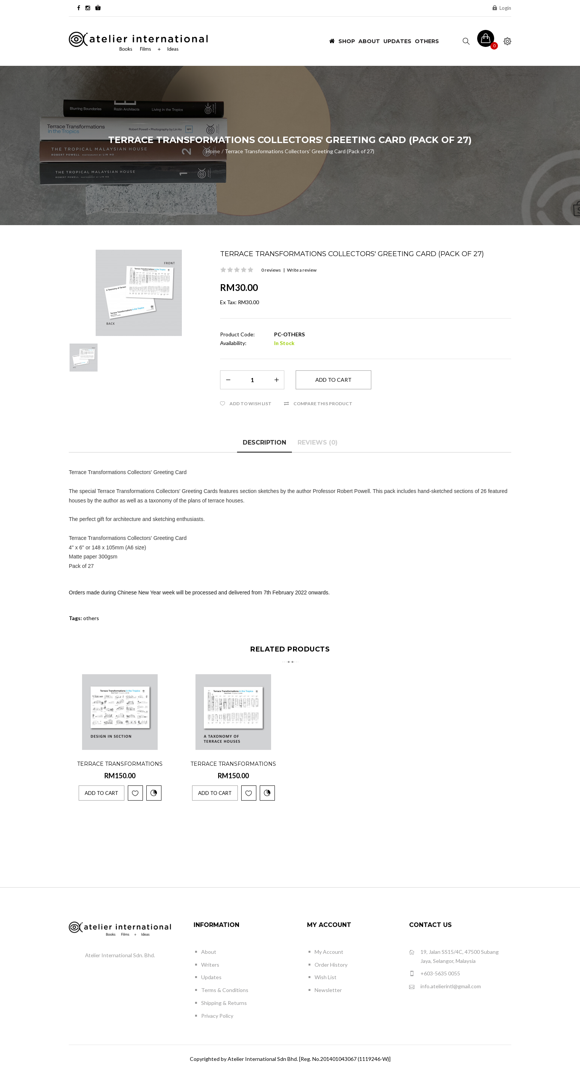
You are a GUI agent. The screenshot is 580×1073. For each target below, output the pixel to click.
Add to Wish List (250, 403)
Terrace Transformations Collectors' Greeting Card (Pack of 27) (299, 151)
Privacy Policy (217, 1015)
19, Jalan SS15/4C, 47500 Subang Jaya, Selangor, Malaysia (454, 956)
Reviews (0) (318, 442)
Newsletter (328, 990)
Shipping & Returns (224, 1003)
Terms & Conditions (224, 990)
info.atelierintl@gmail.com (445, 986)
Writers (210, 964)
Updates (211, 977)
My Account (329, 952)
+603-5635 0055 (434, 973)
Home (213, 151)
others (91, 618)
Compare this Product (322, 403)
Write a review (301, 270)
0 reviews (271, 270)
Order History (331, 964)
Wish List (326, 977)
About (208, 952)
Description (264, 442)
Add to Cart (101, 793)
